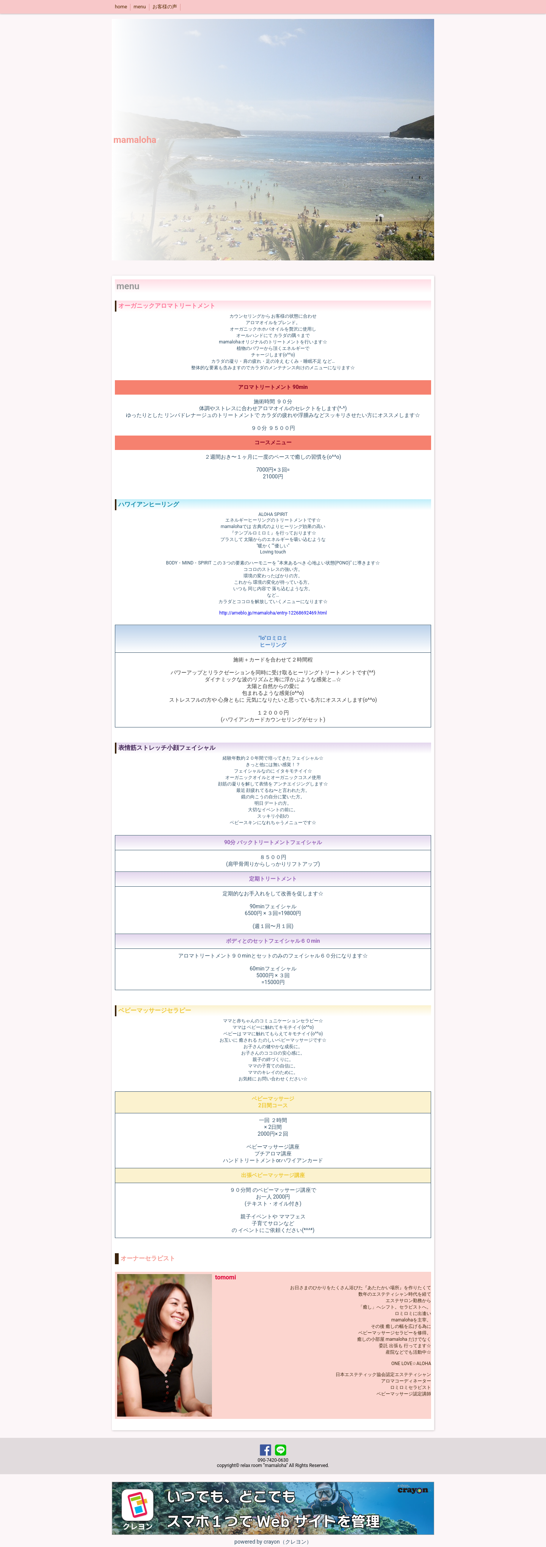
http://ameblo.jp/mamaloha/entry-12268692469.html (273, 613)
